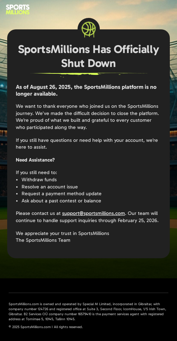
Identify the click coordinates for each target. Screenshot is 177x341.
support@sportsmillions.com (93, 213)
